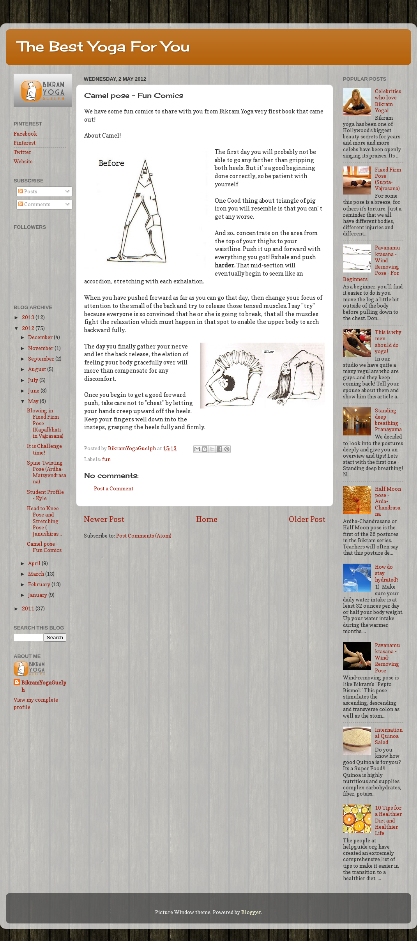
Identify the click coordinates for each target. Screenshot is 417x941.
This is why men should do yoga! (388, 341)
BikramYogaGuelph (132, 448)
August (37, 369)
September (41, 359)
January (38, 595)
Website (23, 161)
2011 (28, 608)
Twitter (22, 152)
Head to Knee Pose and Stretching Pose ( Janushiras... (44, 521)
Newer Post (104, 519)
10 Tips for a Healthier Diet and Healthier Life (388, 820)
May (34, 401)
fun (106, 459)
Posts (27, 191)
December (41, 337)
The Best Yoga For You (104, 46)
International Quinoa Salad (389, 736)
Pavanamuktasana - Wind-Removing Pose (387, 658)
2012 (28, 328)
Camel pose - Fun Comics (44, 547)
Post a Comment (113, 488)
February (39, 584)
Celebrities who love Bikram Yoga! (388, 100)
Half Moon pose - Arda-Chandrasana (388, 501)
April (35, 563)
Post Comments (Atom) (143, 535)
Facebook (25, 134)
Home (206, 519)
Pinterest (24, 143)
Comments (34, 204)
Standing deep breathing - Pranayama (388, 420)
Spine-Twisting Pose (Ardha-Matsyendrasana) (46, 472)
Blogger (251, 912)
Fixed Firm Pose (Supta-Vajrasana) (388, 179)
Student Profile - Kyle (45, 495)
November (41, 348)
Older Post (307, 519)
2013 (28, 317)
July (33, 380)
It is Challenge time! (44, 449)
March (36, 574)
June (34, 390)
